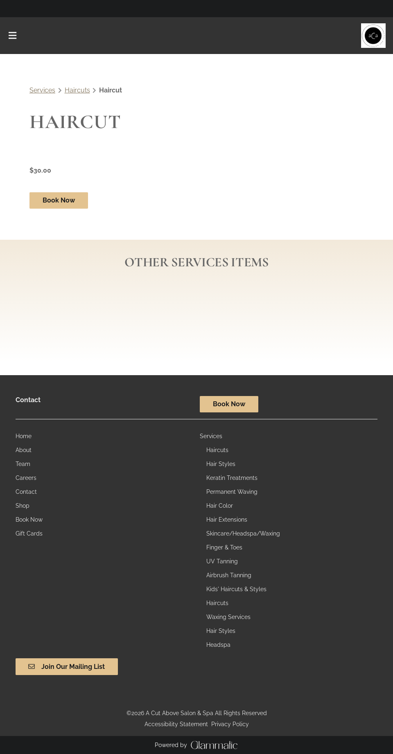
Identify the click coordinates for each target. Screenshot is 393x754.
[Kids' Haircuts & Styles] (236, 589)
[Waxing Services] (228, 617)
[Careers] (26, 478)
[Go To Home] (373, 35)
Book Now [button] (59, 200)
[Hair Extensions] (226, 519)
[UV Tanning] (222, 561)
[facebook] (19, 8)
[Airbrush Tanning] (228, 575)
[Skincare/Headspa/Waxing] (243, 533)
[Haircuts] (217, 450)
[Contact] (26, 491)
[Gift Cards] (29, 533)
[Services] (211, 436)
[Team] (23, 464)
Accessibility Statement (176, 724)
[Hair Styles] (220, 464)
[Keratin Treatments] (231, 478)
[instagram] (13, 8)
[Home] (24, 436)
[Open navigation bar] (12, 35)
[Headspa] (218, 644)
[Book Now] (29, 519)
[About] (24, 450)
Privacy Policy (230, 724)
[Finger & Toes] (224, 547)
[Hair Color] (219, 505)
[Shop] (22, 505)
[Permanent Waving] (231, 491)
